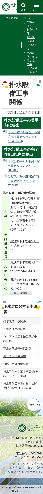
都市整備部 (32, 31)
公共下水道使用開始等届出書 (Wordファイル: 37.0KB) (24, 181)
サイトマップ (20, 463)
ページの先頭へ (33, 404)
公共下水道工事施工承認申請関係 (20, 339)
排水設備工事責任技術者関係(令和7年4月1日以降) (20, 386)
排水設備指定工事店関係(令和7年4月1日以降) (20, 374)
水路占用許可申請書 (16, 364)
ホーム (28, 18)
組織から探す (32, 23)
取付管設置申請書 (14, 356)
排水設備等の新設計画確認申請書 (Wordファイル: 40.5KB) (24, 137)
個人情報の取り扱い (21, 467)
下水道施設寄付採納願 (17, 348)
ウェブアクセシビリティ (23, 471)
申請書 (31, 52)
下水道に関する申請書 (32, 60)
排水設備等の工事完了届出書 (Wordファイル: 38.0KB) (24, 166)
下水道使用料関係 (14, 329)
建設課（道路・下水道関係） (32, 43)
